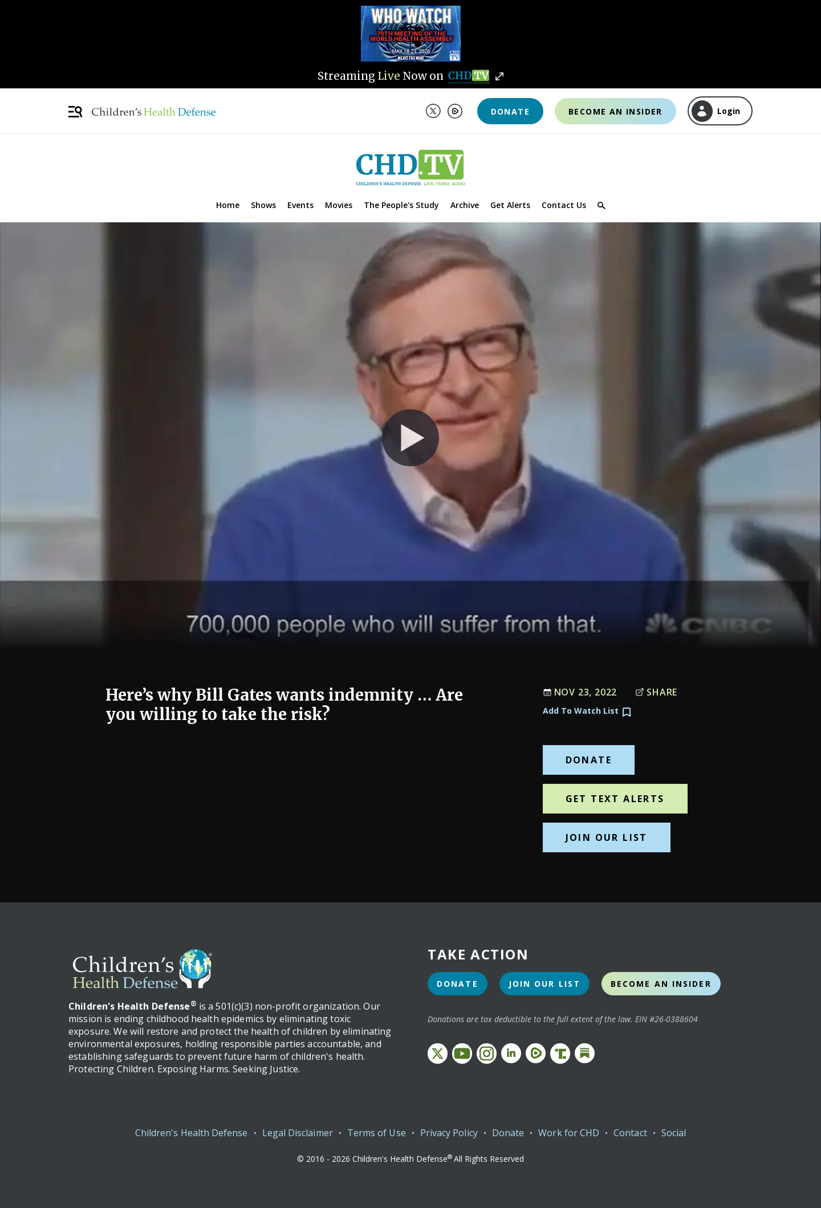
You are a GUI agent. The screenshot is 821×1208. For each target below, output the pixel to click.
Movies (338, 205)
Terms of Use (376, 1132)
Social (673, 1132)
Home (227, 205)
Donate (510, 111)
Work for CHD (568, 1132)
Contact (630, 1132)
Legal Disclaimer (297, 1132)
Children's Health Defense (191, 1132)
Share (656, 692)
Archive (464, 205)
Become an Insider (615, 111)
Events (300, 205)
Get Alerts (510, 205)
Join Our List (607, 837)
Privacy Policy (449, 1132)
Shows (263, 205)
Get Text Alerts (615, 798)
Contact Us (564, 205)
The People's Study (401, 205)
